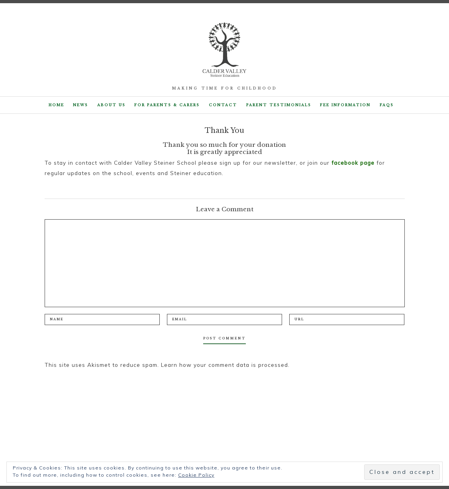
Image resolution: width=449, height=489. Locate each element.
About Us (111, 105)
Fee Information (345, 105)
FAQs (387, 105)
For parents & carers (167, 105)
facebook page (352, 162)
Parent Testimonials (278, 105)
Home (56, 105)
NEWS (80, 105)
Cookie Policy (196, 475)
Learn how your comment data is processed (224, 364)
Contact (223, 105)
